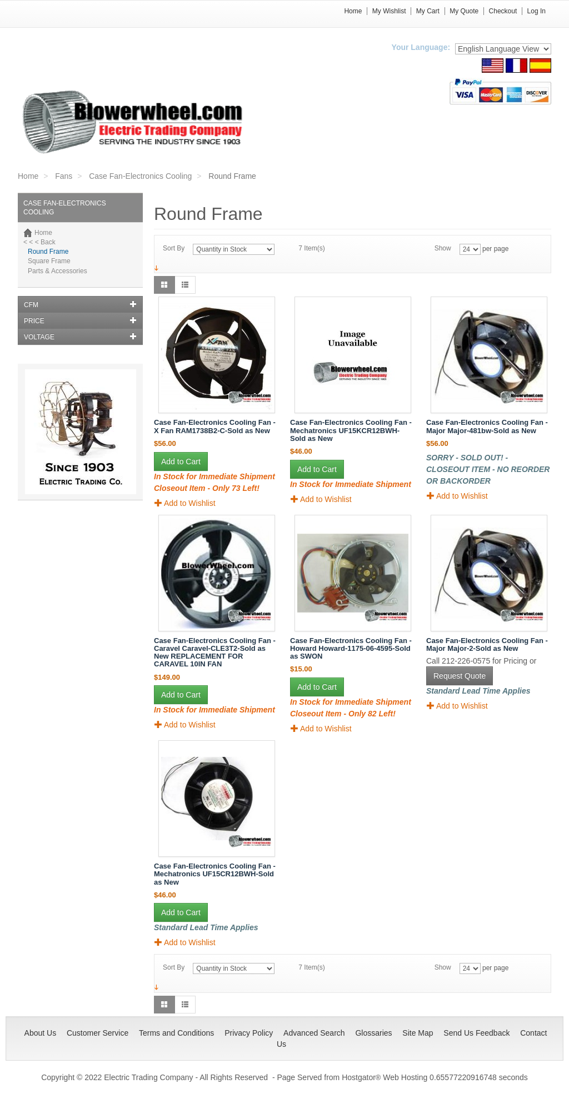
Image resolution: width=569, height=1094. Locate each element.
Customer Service (97, 1032)
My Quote (464, 11)
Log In (536, 11)
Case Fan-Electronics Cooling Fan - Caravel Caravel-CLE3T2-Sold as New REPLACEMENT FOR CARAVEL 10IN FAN (215, 652)
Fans (63, 176)
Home (353, 11)
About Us (40, 1032)
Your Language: (421, 47)
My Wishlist (389, 11)
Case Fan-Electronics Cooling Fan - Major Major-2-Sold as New (487, 644)
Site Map (417, 1032)
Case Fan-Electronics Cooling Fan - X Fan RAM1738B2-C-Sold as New (215, 426)
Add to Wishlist (185, 503)
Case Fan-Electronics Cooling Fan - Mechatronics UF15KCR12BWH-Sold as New (351, 430)
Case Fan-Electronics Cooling (140, 176)
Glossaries (373, 1032)
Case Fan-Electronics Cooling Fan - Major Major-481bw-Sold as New (487, 426)
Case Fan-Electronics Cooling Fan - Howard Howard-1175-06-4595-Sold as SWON (351, 648)
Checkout (503, 11)
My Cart (428, 11)
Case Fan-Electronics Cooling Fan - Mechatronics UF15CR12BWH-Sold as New (215, 874)
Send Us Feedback (476, 1032)
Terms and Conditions (176, 1032)
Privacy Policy (248, 1032)
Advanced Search (314, 1032)
